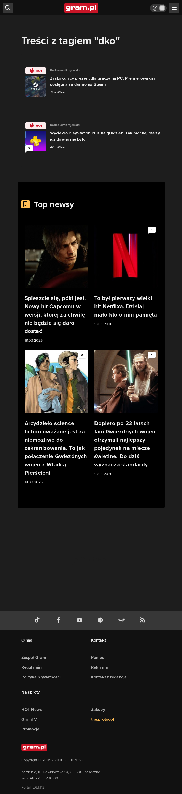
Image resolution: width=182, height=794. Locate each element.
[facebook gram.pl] (59, 620)
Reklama (99, 667)
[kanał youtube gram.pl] (80, 620)
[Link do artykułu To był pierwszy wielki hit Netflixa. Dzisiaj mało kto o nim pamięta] (126, 276)
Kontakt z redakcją (109, 677)
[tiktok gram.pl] (38, 620)
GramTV (29, 719)
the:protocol (102, 719)
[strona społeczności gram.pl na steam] (122, 620)
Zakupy (98, 709)
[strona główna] (81, 8)
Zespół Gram (33, 657)
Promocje (30, 729)
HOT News (31, 709)
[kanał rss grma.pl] (144, 620)
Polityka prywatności (41, 677)
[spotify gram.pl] (101, 620)
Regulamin (31, 667)
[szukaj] (8, 8)
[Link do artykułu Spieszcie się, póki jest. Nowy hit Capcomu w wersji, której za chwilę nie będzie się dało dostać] (56, 284)
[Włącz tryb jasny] (158, 8)
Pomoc (97, 657)
